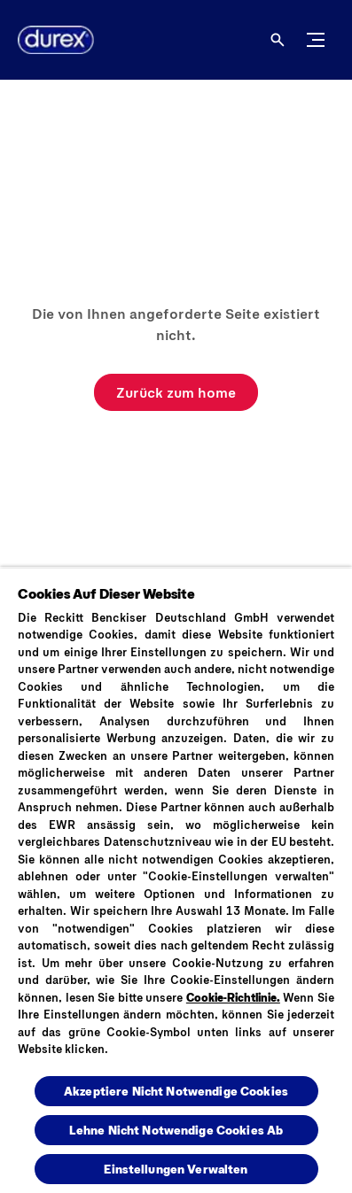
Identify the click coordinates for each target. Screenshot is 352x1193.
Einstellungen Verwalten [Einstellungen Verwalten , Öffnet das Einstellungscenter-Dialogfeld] (175, 1168)
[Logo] (49, 40)
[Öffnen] (277, 40)
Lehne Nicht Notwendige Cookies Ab (176, 1129)
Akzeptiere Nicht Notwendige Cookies (176, 1090)
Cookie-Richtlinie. (233, 997)
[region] (176, 880)
